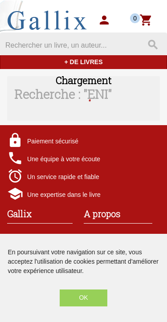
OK (83, 297)
